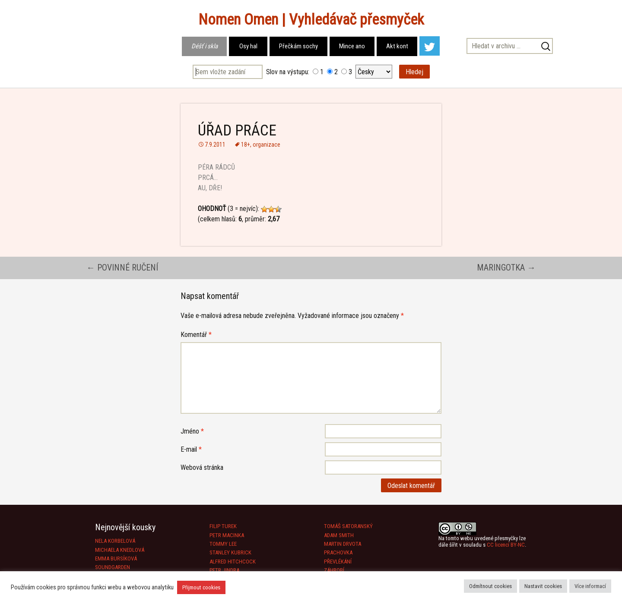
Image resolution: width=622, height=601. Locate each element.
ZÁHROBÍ (334, 570)
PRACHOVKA (338, 552)
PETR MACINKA (226, 535)
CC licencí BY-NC (506, 544)
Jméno (192, 431)
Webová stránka (202, 467)
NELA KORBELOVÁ (115, 541)
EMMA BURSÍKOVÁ (116, 558)
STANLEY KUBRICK (230, 552)
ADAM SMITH (339, 535)
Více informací (590, 586)
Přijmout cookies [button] (201, 587)
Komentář (196, 334)
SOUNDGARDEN (112, 567)
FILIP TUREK (223, 526)
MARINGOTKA (506, 267)
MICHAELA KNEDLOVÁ (119, 550)
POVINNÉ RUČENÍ (122, 267)
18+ (245, 144)
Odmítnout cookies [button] (490, 586)
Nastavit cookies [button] (543, 586)
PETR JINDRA (224, 570)
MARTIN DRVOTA (342, 544)
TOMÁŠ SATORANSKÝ (348, 526)
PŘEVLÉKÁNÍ (338, 561)
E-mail (191, 449)
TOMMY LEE (223, 544)
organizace (266, 144)
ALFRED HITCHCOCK (232, 561)
